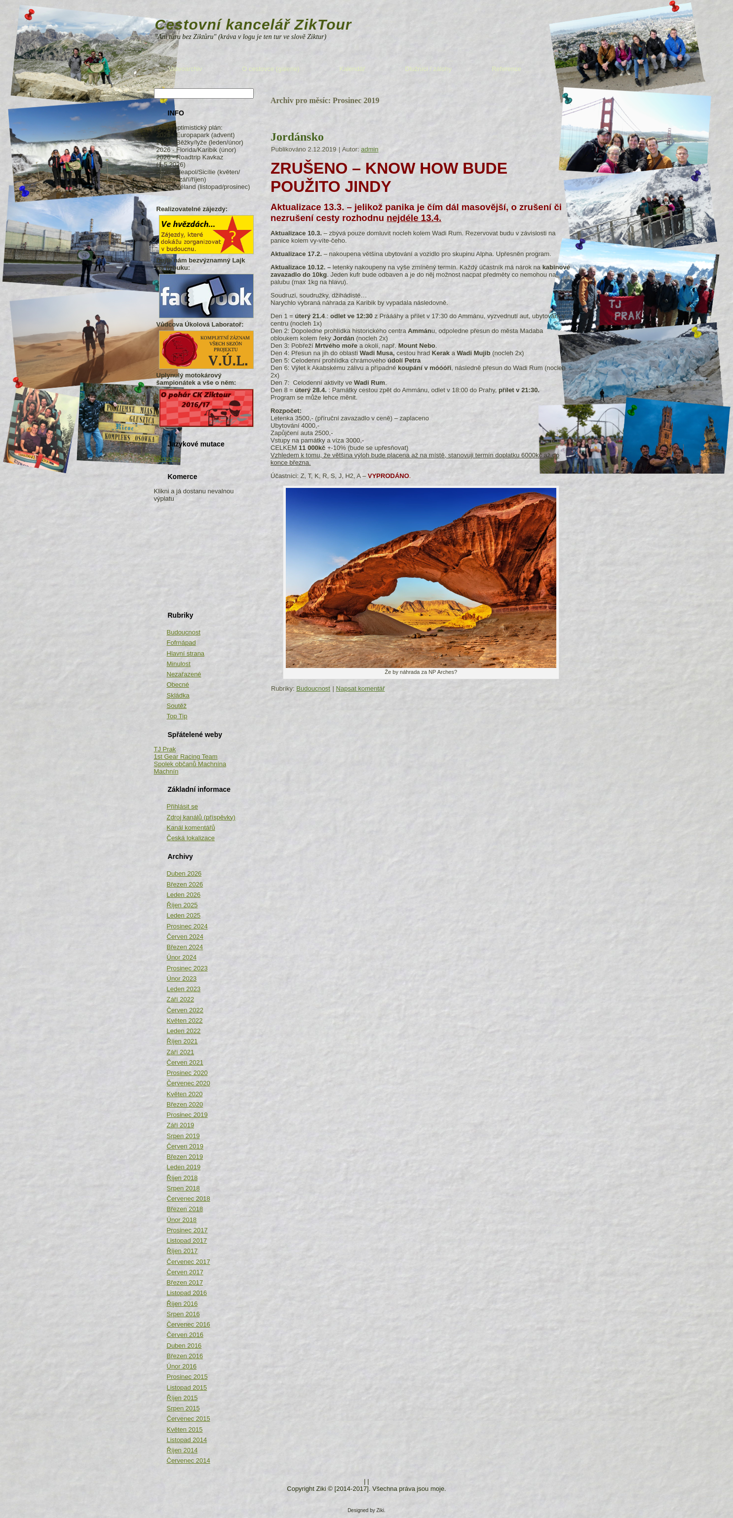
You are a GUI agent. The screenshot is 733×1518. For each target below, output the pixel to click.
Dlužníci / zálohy (428, 69)
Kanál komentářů (191, 827)
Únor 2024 (182, 957)
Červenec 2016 (188, 1324)
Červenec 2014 (188, 1460)
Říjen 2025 (182, 905)
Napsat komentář (360, 688)
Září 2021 (180, 1052)
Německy (167, 458)
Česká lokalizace (191, 838)
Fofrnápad (181, 642)
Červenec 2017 (188, 1261)
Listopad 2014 (187, 1440)
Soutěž (177, 705)
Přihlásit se (182, 806)
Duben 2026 (184, 873)
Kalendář (352, 69)
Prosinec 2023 (187, 968)
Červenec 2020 (188, 1083)
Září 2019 (180, 1125)
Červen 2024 (185, 936)
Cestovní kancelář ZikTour (253, 24)
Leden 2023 (184, 989)
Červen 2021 (185, 1062)
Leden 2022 (184, 1031)
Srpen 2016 (183, 1314)
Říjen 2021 (182, 1041)
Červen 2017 (185, 1272)
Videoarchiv (185, 69)
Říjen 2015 (182, 1398)
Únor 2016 (182, 1366)
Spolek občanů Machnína (190, 764)
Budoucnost (184, 632)
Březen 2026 (185, 884)
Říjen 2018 (182, 1178)
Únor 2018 (182, 1219)
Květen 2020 (185, 1094)
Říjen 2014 (182, 1450)
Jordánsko (297, 136)
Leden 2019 (184, 1167)
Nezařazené (184, 674)
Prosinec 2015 (187, 1376)
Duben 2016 (184, 1345)
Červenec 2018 (188, 1198)
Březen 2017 (185, 1282)
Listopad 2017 (187, 1240)
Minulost (179, 663)
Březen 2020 (185, 1104)
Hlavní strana (186, 653)
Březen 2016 (185, 1356)
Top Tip (177, 716)
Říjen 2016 (182, 1303)
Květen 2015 (185, 1429)
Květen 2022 (185, 1020)
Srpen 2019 (183, 1136)
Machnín (166, 771)
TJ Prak (165, 749)
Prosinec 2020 (187, 1072)
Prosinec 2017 (187, 1230)
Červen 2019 (185, 1146)
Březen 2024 (185, 947)
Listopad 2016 (187, 1292)
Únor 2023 (182, 978)
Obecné (178, 684)
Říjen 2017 (182, 1251)
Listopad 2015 (187, 1387)
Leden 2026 (184, 894)
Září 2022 (180, 999)
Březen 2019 (185, 1156)
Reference (506, 69)
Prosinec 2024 (187, 926)
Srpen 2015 (183, 1408)
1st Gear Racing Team (186, 756)
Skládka (178, 695)
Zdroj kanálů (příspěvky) (201, 817)
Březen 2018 (185, 1209)
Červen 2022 (185, 1010)
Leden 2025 (184, 915)
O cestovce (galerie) (270, 69)
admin (369, 149)
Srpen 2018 (183, 1188)
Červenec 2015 (188, 1418)
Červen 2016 (185, 1334)
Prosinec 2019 (187, 1114)
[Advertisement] (203, 551)
